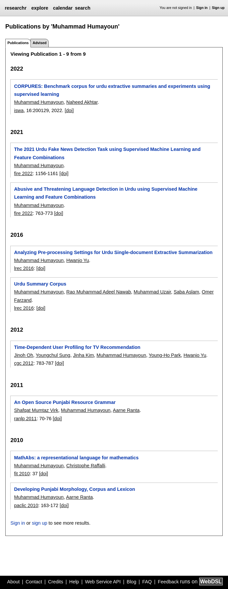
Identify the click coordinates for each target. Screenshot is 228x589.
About (13, 581)
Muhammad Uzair (152, 291)
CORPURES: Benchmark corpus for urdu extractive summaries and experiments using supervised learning (112, 90)
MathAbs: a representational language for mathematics (76, 457)
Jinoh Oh (23, 355)
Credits (55, 581)
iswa (19, 110)
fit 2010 (21, 473)
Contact (34, 581)
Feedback (168, 581)
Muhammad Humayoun (39, 102)
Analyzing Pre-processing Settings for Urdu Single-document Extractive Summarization (113, 252)
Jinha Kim (83, 355)
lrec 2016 (23, 268)
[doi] (69, 110)
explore (39, 8)
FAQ (147, 581)
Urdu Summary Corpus (40, 284)
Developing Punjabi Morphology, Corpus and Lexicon (74, 489)
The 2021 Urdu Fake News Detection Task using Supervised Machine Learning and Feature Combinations (107, 153)
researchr (16, 8)
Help (74, 581)
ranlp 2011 (25, 418)
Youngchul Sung (53, 355)
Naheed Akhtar (81, 102)
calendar (63, 8)
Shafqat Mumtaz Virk (36, 410)
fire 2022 (23, 173)
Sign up (218, 8)
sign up (39, 523)
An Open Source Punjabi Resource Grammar (64, 402)
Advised (39, 43)
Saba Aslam (186, 291)
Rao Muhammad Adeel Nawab (98, 291)
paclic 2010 (26, 505)
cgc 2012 (23, 363)
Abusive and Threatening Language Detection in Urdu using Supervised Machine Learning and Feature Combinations (105, 193)
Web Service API (103, 581)
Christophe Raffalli (85, 465)
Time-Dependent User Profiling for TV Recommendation (77, 347)
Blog (131, 581)
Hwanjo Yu (77, 260)
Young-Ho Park (165, 355)
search (82, 8)
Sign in (202, 8)
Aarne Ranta (126, 410)
